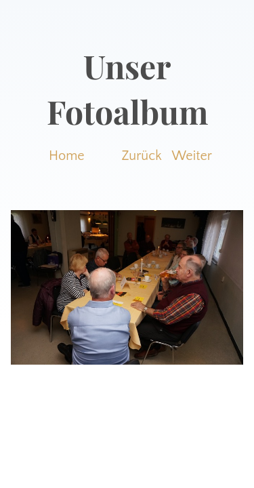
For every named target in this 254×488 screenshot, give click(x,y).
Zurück (142, 155)
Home (67, 155)
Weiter (192, 155)
